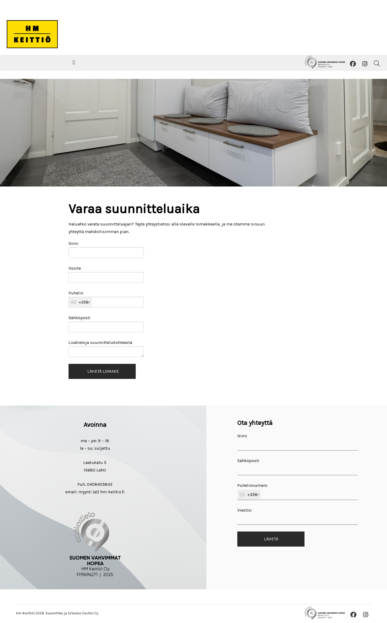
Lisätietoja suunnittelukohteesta (106, 348)
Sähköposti (106, 323)
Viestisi (297, 516)
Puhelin (106, 299)
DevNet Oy (90, 613)
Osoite (106, 274)
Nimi (106, 249)
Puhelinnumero (297, 491)
